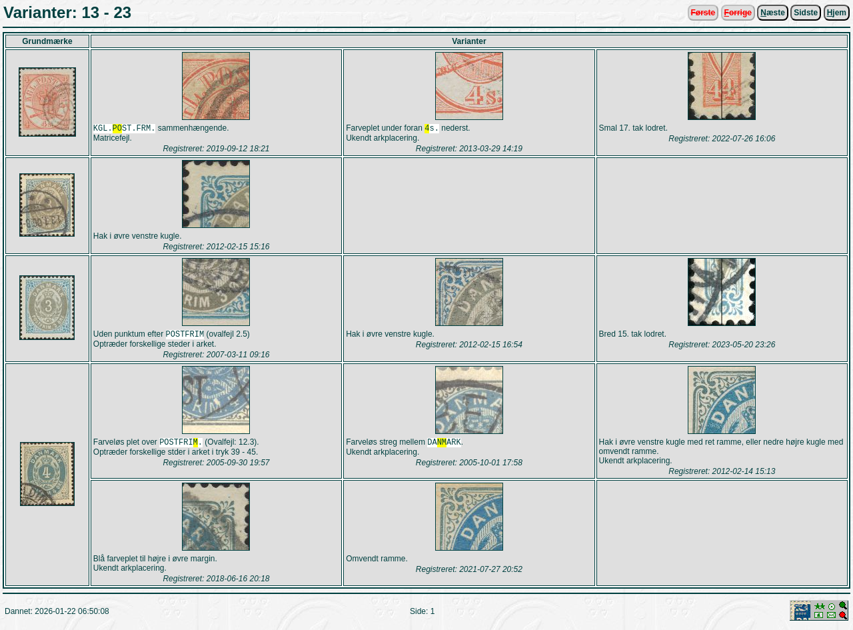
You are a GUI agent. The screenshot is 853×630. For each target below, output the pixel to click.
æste (772, 12)
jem (836, 12)
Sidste (806, 12)
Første (703, 12)
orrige (738, 12)
